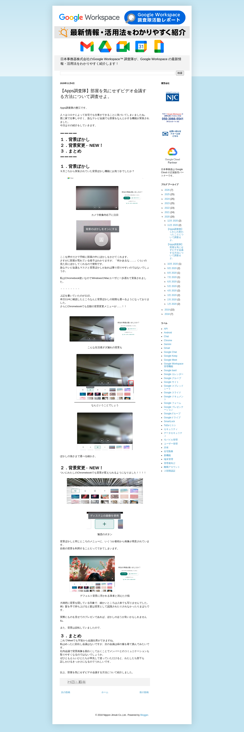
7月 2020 (172, 277)
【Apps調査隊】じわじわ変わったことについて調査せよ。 (175, 235)
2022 (167, 208)
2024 (167, 199)
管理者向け (169, 463)
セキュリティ (171, 429)
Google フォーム (172, 403)
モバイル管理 (171, 439)
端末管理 (168, 459)
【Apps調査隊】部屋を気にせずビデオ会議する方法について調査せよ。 (175, 251)
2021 (167, 212)
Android (168, 332)
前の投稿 (144, 692)
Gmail (167, 348)
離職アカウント (172, 467)
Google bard (170, 370)
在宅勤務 (168, 451)
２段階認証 (169, 470)
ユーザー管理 (171, 443)
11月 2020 (173, 225)
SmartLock (169, 421)
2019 (167, 309)
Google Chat (170, 352)
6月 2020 (172, 281)
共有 (166, 447)
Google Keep (170, 356)
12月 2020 (173, 220)
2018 (167, 314)
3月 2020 (172, 295)
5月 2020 (172, 286)
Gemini (167, 344)
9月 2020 (172, 268)
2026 (167, 190)
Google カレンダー (173, 374)
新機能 (167, 455)
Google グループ (172, 378)
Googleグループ (172, 413)
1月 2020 (172, 304)
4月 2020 (172, 290)
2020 (167, 216)
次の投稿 (65, 692)
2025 (167, 194)
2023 (167, 203)
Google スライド (172, 392)
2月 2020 (172, 299)
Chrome (168, 340)
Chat (166, 336)
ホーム (104, 692)
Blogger (144, 715)
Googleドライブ (172, 417)
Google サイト (171, 382)
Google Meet (170, 360)
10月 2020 (173, 264)
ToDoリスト (170, 425)
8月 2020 (172, 272)
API (166, 328)
